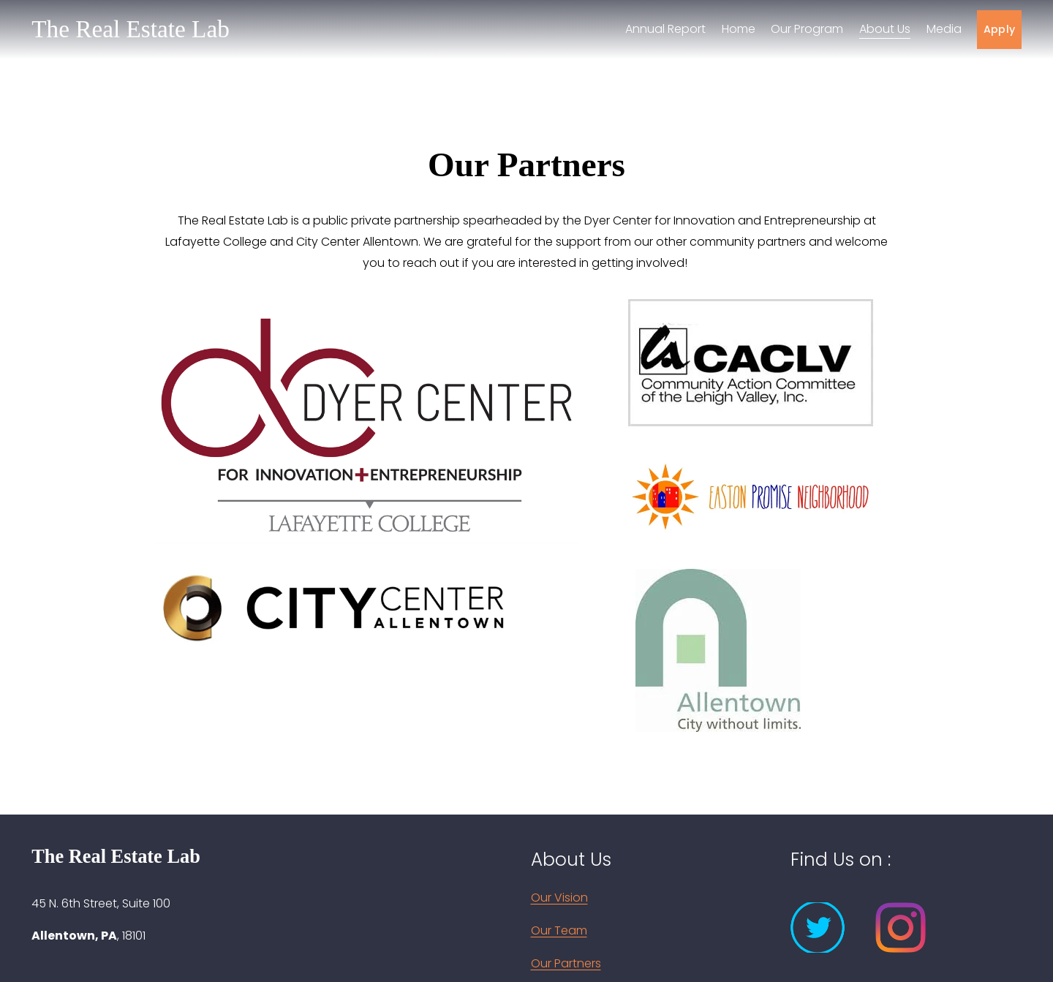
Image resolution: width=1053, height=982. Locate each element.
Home (738, 28)
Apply (999, 29)
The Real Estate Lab (130, 28)
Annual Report (665, 28)
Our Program (807, 28)
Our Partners (566, 963)
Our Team (559, 930)
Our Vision (559, 897)
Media (944, 28)
